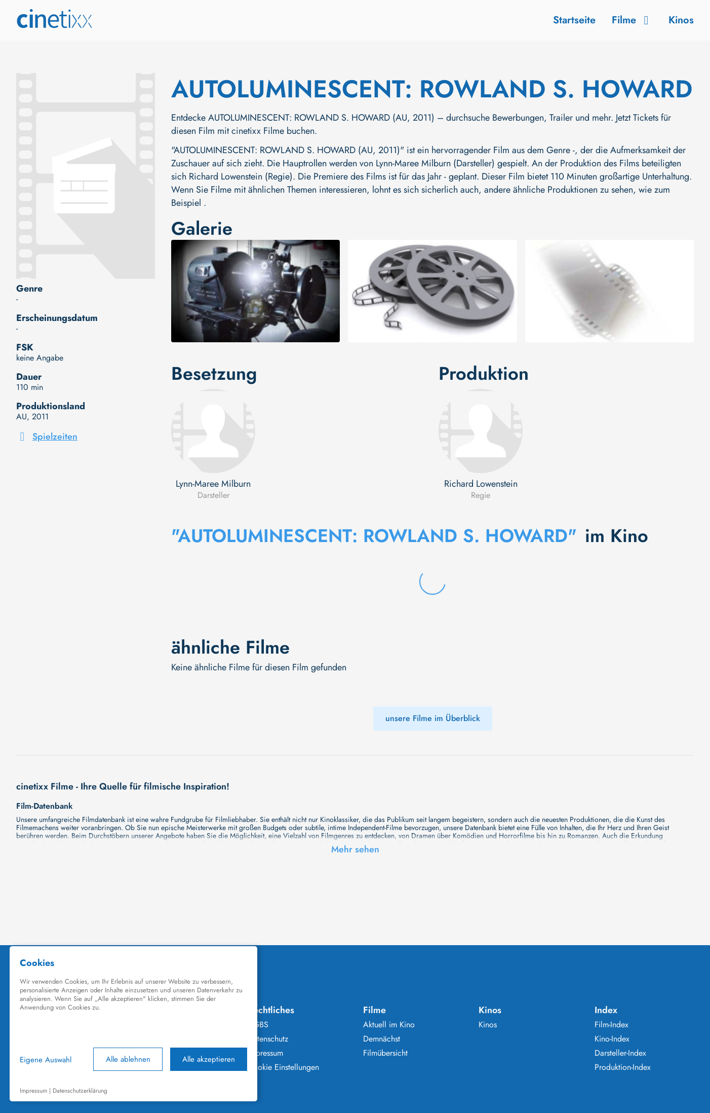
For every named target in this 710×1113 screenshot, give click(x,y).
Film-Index (611, 1025)
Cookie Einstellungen (283, 1067)
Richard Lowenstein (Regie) (241, 176)
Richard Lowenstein (481, 483)
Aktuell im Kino (389, 1025)
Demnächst (381, 1039)
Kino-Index (612, 1039)
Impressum (265, 1053)
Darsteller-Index (620, 1053)
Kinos (681, 20)
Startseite (574, 20)
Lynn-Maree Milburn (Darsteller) (435, 163)
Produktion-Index (623, 1067)
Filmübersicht (385, 1053)
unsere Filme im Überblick (432, 718)
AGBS (258, 1025)
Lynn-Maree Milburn (213, 483)
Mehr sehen (355, 849)
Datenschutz (268, 1039)
